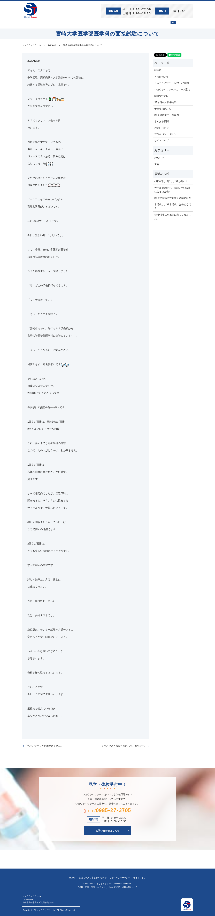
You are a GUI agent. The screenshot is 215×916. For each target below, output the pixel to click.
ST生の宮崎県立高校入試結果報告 (172, 197)
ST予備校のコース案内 (166, 115)
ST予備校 (118, 24)
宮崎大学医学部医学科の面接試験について (82, 45)
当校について (70, 24)
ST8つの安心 (49, 24)
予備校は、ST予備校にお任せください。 (172, 206)
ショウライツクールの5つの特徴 (171, 83)
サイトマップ (161, 140)
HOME (31, 24)
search (183, 25)
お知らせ (52, 45)
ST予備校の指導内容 (165, 102)
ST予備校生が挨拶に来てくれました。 (172, 216)
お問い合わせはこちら (107, 830)
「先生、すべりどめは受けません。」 (45, 745)
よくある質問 (161, 121)
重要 (156, 164)
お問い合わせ (161, 24)
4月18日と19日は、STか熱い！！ (172, 181)
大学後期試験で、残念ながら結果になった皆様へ (172, 189)
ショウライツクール (95, 24)
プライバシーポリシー (166, 134)
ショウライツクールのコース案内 (172, 89)
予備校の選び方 (138, 24)
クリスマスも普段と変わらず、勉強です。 (124, 745)
